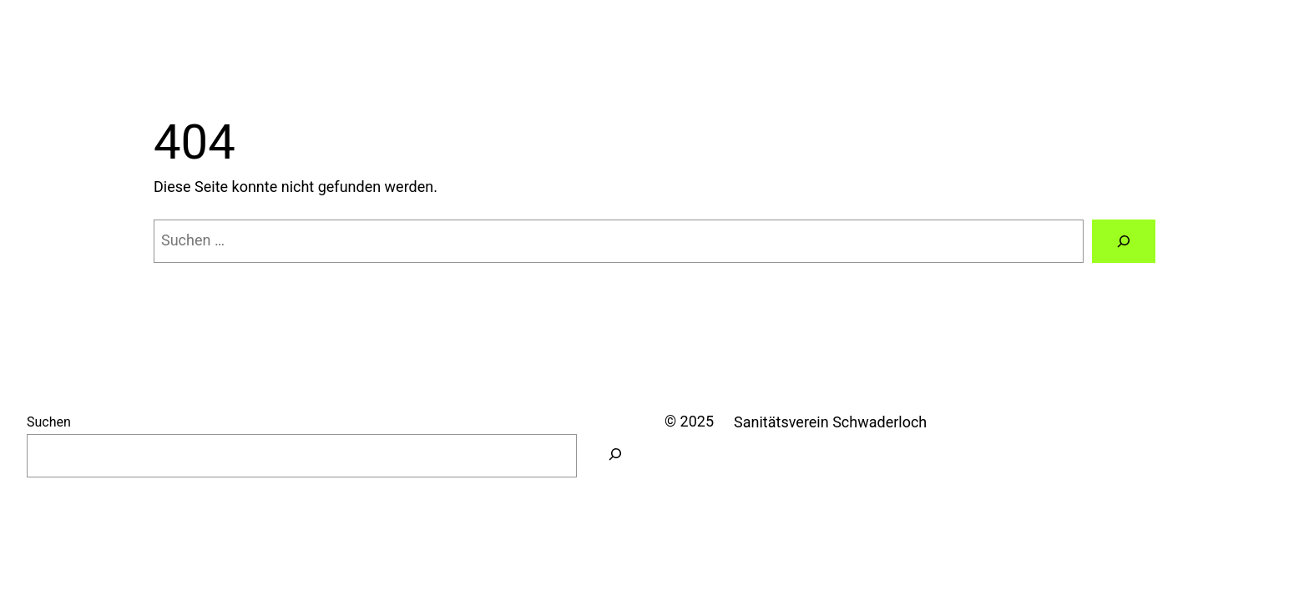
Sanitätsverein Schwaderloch (830, 422)
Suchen (49, 422)
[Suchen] (1123, 241)
